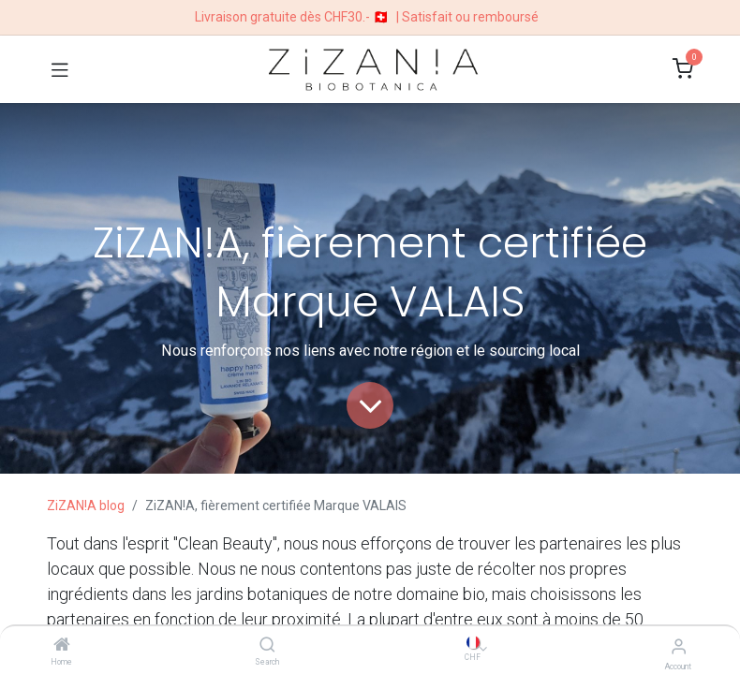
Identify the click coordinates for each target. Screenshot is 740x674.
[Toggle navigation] (60, 69)
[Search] (267, 645)
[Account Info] (679, 646)
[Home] (61, 645)
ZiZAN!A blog (86, 505)
